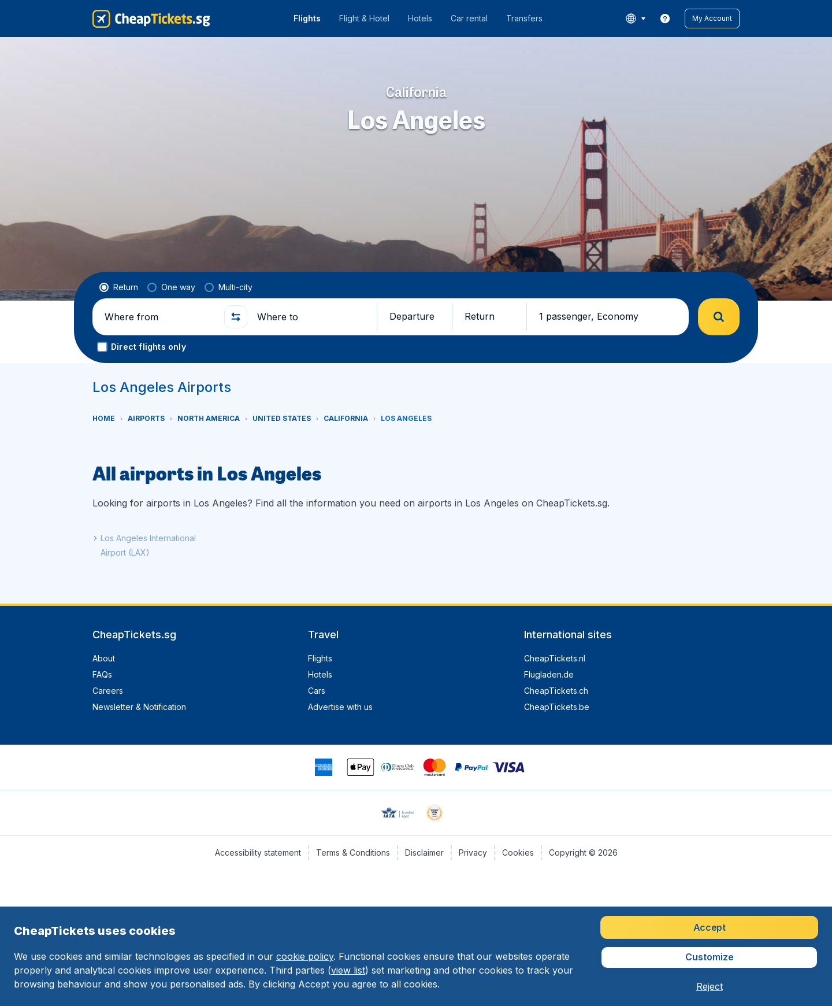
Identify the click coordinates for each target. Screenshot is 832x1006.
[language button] (635, 18)
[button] (712, 18)
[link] (665, 18)
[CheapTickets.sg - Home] (151, 18)
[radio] (118, 287)
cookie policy (304, 956)
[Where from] (159, 317)
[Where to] (312, 317)
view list (348, 970)
